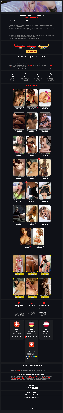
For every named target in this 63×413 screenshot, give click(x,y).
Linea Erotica (24, 377)
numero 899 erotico (31, 377)
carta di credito (38, 377)
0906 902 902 (16, 337)
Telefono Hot (18, 370)
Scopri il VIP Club (31, 52)
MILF (47, 377)
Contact (33, 401)
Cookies (30, 401)
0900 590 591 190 (31, 337)
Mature (12, 378)
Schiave (15, 378)
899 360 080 (19, 45)
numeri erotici (30, 65)
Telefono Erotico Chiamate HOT (33, 376)
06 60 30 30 (31, 45)
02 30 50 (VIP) (43, 45)
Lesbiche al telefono (20, 378)
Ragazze (44, 377)
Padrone (49, 377)
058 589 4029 (31, 359)
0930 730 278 (46, 337)
